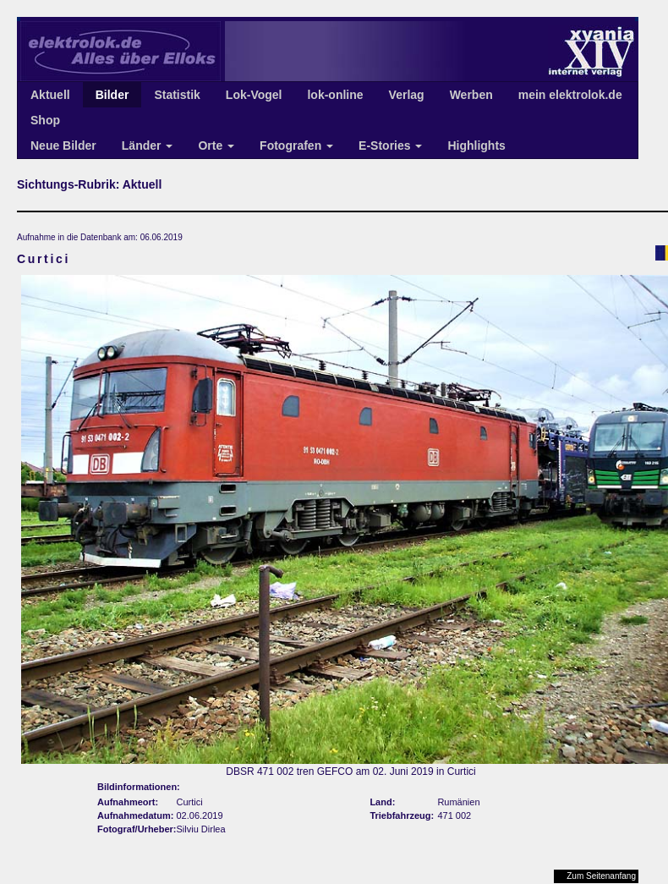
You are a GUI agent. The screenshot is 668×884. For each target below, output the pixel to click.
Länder (147, 145)
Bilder (112, 95)
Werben (471, 95)
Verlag (406, 95)
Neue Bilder (63, 145)
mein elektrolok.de (570, 95)
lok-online (335, 95)
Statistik (177, 95)
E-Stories (390, 145)
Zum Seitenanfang (601, 876)
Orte (216, 145)
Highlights (476, 145)
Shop (45, 120)
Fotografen (296, 145)
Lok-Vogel (254, 95)
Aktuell (50, 95)
